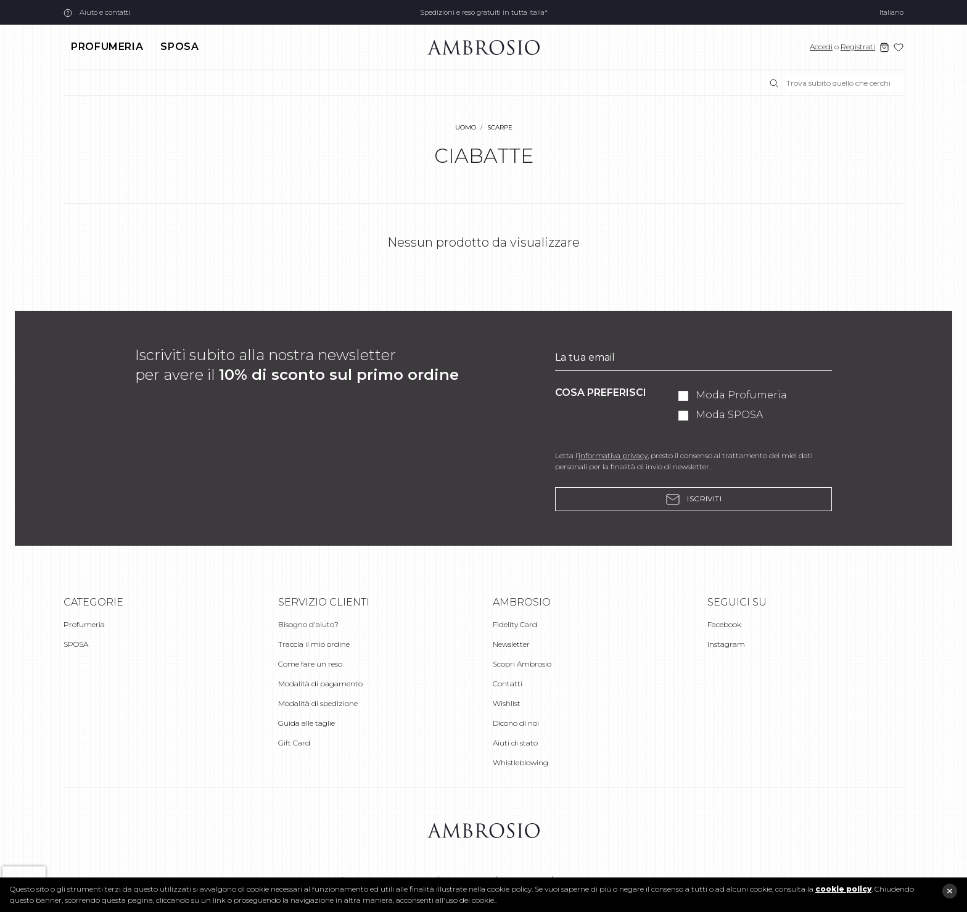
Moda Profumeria (741, 395)
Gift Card (294, 742)
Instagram (726, 644)
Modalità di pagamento (320, 683)
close (949, 891)
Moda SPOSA (729, 415)
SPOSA (179, 46)
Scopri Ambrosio (522, 663)
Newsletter (511, 644)
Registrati (858, 46)
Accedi (821, 46)
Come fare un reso (310, 663)
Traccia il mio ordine (314, 644)
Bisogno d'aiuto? (308, 624)
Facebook (724, 624)
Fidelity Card (515, 624)
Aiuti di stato (515, 742)
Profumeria (107, 46)
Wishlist (507, 703)
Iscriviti (693, 499)
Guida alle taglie (306, 723)
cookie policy (843, 889)
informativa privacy (613, 455)
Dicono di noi (516, 723)
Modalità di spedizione (318, 703)
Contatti (507, 683)
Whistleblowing (520, 762)
